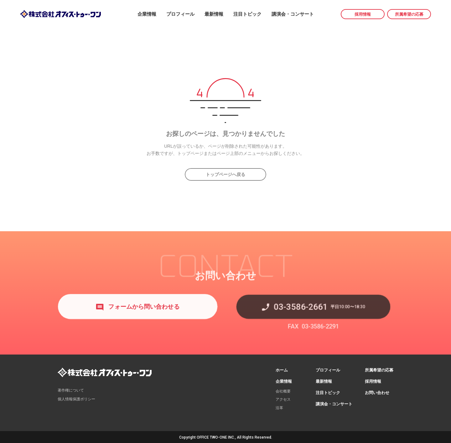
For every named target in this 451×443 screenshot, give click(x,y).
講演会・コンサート (293, 14)
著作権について (71, 389)
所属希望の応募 (409, 14)
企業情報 (146, 14)
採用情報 (363, 14)
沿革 (279, 407)
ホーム (282, 369)
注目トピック (247, 14)
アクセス (283, 399)
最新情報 (214, 14)
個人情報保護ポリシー (76, 398)
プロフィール (180, 14)
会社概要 (283, 390)
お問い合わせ (377, 392)
